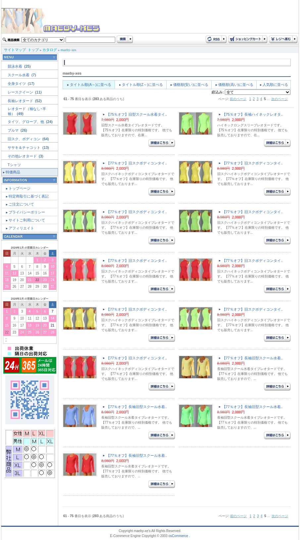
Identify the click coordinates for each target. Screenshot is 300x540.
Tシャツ (14, 165)
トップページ (19, 188)
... (268, 99)
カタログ (49, 50)
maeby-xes (68, 50)
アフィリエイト (21, 228)
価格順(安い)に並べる (190, 85)
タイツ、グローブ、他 (26, 122)
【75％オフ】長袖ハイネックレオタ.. (252, 114)
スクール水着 (19, 75)
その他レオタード (23, 156)
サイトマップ (15, 50)
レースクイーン (21, 92)
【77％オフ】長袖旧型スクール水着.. (252, 358)
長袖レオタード (21, 101)
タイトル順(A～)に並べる (90, 85)
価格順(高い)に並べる (235, 85)
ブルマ (14, 130)
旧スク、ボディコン (24, 139)
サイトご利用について (27, 220)
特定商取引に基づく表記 (29, 196)
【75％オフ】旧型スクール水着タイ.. (136, 114)
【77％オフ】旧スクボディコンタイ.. (136, 163)
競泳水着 (15, 66)
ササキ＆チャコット (24, 148)
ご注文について (21, 204)
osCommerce (178, 536)
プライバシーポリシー (27, 212)
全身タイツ (17, 84)
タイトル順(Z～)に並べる (142, 85)
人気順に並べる (275, 85)
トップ (33, 50)
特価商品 (13, 172)
